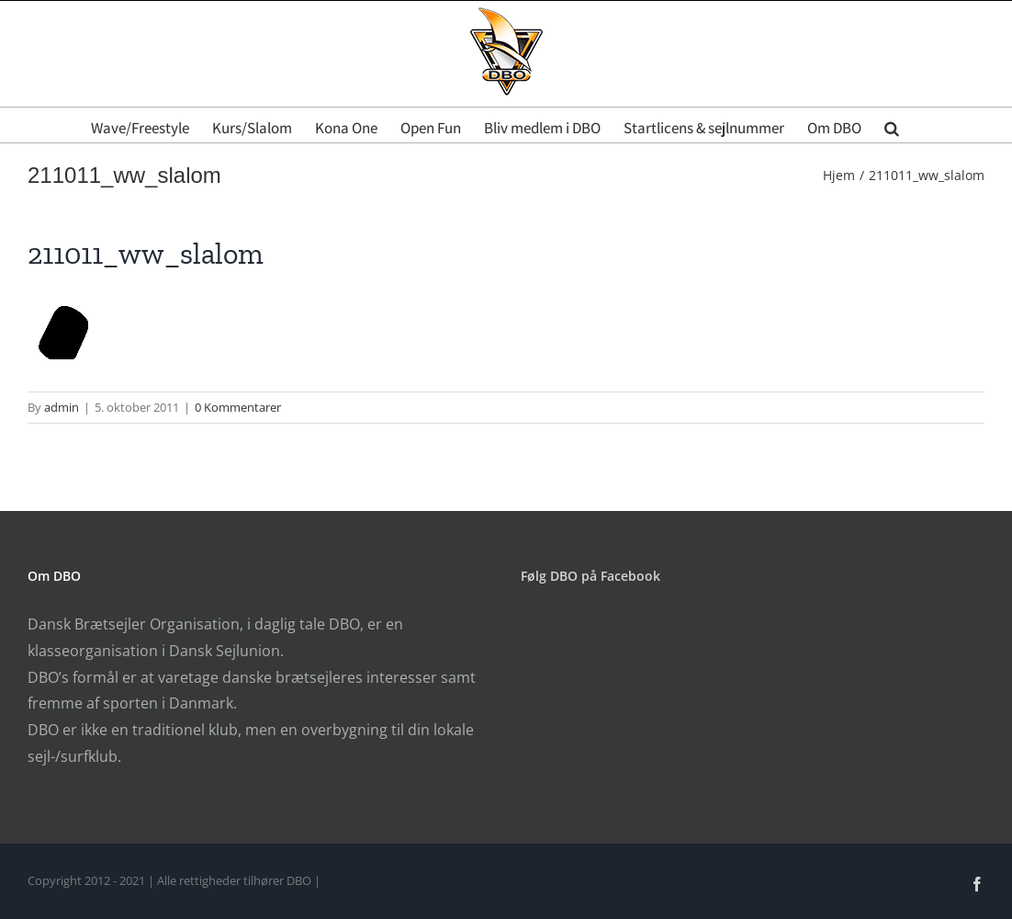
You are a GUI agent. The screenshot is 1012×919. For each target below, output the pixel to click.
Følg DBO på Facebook (590, 575)
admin (61, 407)
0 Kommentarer (238, 407)
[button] (891, 125)
